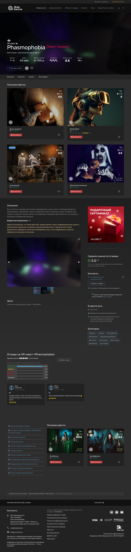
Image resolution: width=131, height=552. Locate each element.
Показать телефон (96, 283)
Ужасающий (14, 185)
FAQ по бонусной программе (56, 527)
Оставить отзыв (64, 360)
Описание (10, 77)
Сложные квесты (15, 451)
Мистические (93, 343)
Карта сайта (51, 539)
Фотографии (43, 77)
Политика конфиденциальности (57, 521)
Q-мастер (11, 377)
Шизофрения (95, 456)
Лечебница (54, 456)
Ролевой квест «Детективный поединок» (24, 459)
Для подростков (112, 333)
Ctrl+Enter (58, 512)
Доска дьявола (15, 129)
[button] (78, 239)
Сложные (101, 333)
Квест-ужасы (114, 340)
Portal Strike (74, 129)
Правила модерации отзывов (56, 515)
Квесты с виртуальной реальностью (22, 446)
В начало (99, 502)
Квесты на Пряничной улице (19, 455)
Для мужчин (92, 340)
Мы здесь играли (15, 68)
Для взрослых (93, 336)
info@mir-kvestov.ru (16, 532)
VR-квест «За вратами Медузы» (20, 468)
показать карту (96, 279)
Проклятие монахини (78, 185)
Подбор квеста (41, 8)
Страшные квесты (15, 442)
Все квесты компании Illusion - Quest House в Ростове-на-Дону (24, 432)
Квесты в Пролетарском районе (20, 473)
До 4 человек (104, 343)
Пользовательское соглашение (57, 518)
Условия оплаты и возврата (56, 524)
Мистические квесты (16, 437)
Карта (93, 8)
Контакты (21, 77)
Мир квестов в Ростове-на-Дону (19, 502)
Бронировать (16, 135)
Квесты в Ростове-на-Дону (19, 426)
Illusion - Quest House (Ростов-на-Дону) (25, 53)
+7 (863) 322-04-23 (118, 1)
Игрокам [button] (84, 8)
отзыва (90, 264)
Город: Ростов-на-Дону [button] (106, 8)
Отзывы (32, 77)
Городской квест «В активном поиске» (23, 464)
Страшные (92, 333)
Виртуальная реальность (108, 336)
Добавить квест (52, 536)
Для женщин (103, 340)
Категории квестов (53, 533)
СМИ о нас (50, 530)
